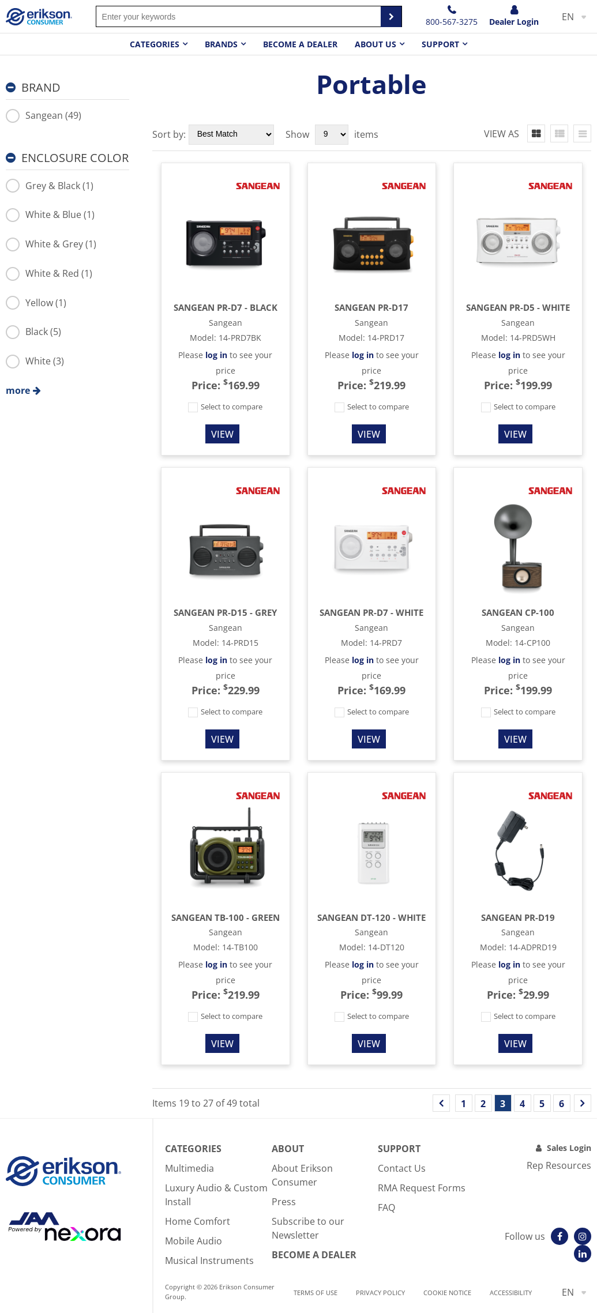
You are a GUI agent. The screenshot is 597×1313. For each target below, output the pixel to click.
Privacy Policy (380, 1292)
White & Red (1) (49, 273)
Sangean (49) (43, 115)
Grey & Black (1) (49, 185)
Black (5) (33, 331)
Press (284, 1201)
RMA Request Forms (421, 1188)
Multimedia (189, 1168)
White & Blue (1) (50, 214)
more (18, 390)
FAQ (386, 1207)
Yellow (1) (36, 302)
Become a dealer (300, 44)
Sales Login (569, 1147)
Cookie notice (447, 1292)
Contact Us (402, 1168)
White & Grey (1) (51, 244)
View (222, 434)
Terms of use (315, 1292)
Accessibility (511, 1292)
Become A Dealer (314, 1254)
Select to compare (225, 406)
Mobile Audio (193, 1241)
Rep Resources (559, 1165)
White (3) (35, 361)
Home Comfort (197, 1221)
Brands (221, 44)
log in (216, 354)
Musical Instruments (209, 1260)
